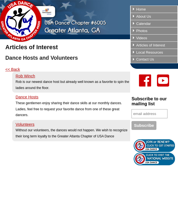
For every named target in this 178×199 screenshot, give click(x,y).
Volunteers (25, 124)
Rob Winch (25, 76)
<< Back (12, 69)
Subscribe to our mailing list (149, 101)
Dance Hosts (27, 97)
